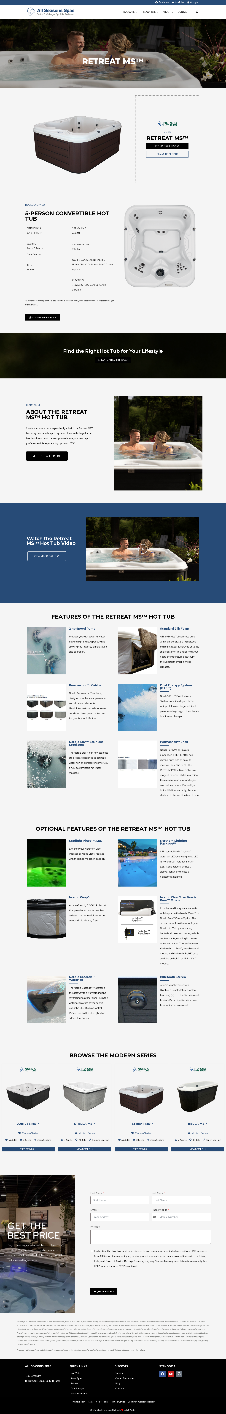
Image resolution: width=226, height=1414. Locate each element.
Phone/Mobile (159, 1209)
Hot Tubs (76, 1373)
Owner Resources (124, 1378)
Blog (118, 1383)
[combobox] (155, 1217)
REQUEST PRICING (104, 1291)
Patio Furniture (79, 1393)
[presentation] (114, 1279)
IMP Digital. (131, 1410)
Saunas (74, 1383)
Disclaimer (132, 1401)
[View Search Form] (196, 12)
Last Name (157, 1192)
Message (95, 1226)
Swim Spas (76, 1378)
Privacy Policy (79, 1401)
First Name (96, 1192)
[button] (143, 549)
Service (119, 1373)
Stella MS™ (85, 1124)
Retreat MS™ (141, 1124)
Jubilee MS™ (28, 1124)
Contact (183, 11)
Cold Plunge (77, 1388)
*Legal (90, 1401)
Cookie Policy (102, 1401)
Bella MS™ (198, 1124)
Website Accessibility (146, 1401)
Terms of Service (114, 1261)
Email (93, 1209)
